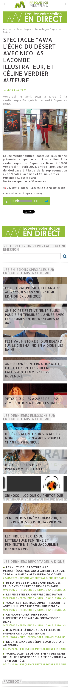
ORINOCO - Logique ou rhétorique (34, 495)
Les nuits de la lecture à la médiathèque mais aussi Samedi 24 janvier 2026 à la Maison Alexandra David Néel (34, 570)
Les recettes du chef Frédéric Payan (34, 594)
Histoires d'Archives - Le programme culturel (27, 467)
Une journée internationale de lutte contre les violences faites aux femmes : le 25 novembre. (34, 370)
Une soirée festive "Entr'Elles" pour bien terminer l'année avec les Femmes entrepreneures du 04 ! (34, 316)
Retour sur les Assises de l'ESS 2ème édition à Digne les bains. (32, 401)
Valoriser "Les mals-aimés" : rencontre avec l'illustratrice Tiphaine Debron (34, 604)
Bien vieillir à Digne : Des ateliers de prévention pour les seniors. (32, 631)
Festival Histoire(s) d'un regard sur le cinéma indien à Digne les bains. (34, 345)
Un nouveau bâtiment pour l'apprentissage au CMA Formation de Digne (31, 618)
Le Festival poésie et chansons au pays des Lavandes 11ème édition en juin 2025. (32, 292)
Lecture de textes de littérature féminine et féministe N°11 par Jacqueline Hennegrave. (31, 542)
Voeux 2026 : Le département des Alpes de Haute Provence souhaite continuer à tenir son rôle (34, 657)
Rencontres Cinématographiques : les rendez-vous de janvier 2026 (34, 520)
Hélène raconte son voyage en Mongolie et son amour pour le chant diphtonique (33, 438)
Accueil (8, 29)
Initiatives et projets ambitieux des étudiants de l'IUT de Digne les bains (32, 584)
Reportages (23, 29)
